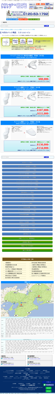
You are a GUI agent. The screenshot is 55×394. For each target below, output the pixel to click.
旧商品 (34, 383)
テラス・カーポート (26, 379)
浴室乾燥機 (25, 373)
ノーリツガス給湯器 (20, 370)
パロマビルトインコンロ (33, 371)
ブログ (39, 383)
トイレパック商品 (18, 29)
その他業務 (28, 383)
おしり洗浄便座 (23, 376)
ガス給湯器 (5, 376)
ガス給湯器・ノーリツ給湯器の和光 (27, 385)
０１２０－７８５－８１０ (35, 364)
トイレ (41, 371)
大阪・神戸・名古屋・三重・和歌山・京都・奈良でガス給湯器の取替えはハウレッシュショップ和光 (19, 393)
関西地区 (48, 388)
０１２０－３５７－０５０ (35, 358)
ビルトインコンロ (8, 377)
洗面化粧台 (47, 371)
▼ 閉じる (48, 382)
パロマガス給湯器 (29, 370)
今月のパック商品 (9, 29)
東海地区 (48, 391)
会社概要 (14, 383)
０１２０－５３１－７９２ (8, 358)
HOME (2, 29)
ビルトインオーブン (18, 377)
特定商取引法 (21, 383)
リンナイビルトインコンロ (8, 371)
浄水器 (40, 377)
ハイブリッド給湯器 (34, 373)
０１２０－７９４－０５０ (8, 364)
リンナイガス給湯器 (10, 370)
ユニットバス (42, 373)
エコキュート (37, 370)
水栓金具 (11, 376)
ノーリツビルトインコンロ (21, 371)
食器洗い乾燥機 (18, 373)
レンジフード (10, 373)
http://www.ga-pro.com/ (31, 389)
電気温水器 (45, 370)
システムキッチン (46, 376)
